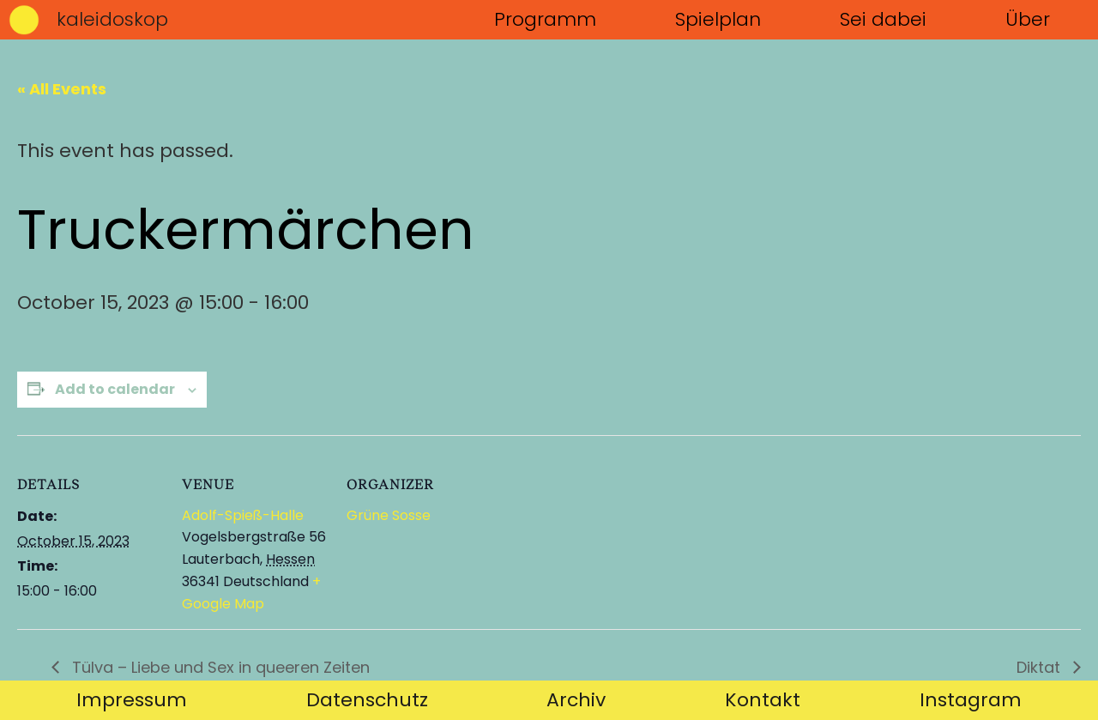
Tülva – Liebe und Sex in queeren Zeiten (219, 667)
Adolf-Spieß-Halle (243, 515)
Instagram (971, 700)
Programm (545, 19)
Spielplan (718, 19)
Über (1027, 19)
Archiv (576, 700)
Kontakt (762, 700)
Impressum (131, 700)
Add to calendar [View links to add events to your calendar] (115, 389)
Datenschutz (367, 700)
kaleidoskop (112, 19)
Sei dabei (883, 19)
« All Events (61, 89)
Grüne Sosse (389, 515)
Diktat (1041, 667)
